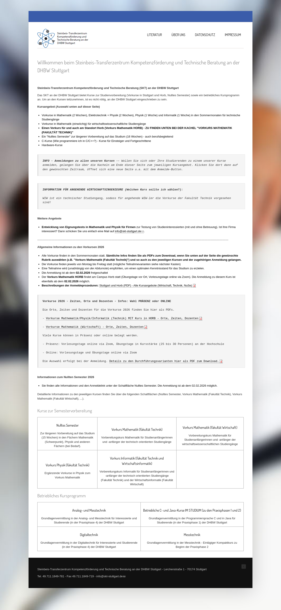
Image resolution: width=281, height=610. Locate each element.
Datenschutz (205, 35)
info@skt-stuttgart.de (129, 231)
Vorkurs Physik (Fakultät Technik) (67, 465)
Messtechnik (192, 534)
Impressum (233, 35)
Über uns (178, 35)
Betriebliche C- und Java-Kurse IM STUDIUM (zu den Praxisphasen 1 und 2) (192, 510)
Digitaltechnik (89, 534)
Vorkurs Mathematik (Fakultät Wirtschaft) (210, 427)
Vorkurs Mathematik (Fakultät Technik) (137, 429)
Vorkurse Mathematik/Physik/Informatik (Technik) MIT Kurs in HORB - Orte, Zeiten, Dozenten (122, 318)
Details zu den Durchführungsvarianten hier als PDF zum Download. (164, 361)
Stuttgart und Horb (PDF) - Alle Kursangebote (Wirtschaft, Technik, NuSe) (145, 285)
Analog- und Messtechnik (89, 510)
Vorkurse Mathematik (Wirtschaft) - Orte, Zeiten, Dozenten (95, 327)
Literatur (154, 35)
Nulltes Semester (67, 425)
